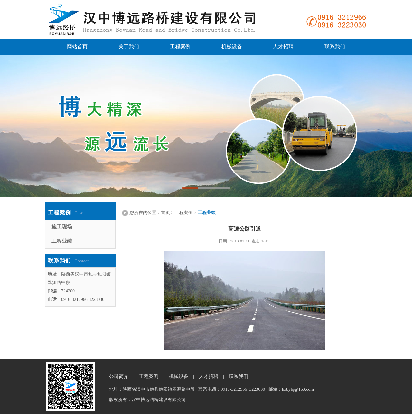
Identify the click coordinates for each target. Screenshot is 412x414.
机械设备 (231, 46)
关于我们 (128, 46)
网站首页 (77, 46)
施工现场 (58, 226)
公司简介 (118, 376)
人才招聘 (283, 46)
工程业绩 (58, 241)
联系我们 (334, 46)
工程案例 (180, 46)
